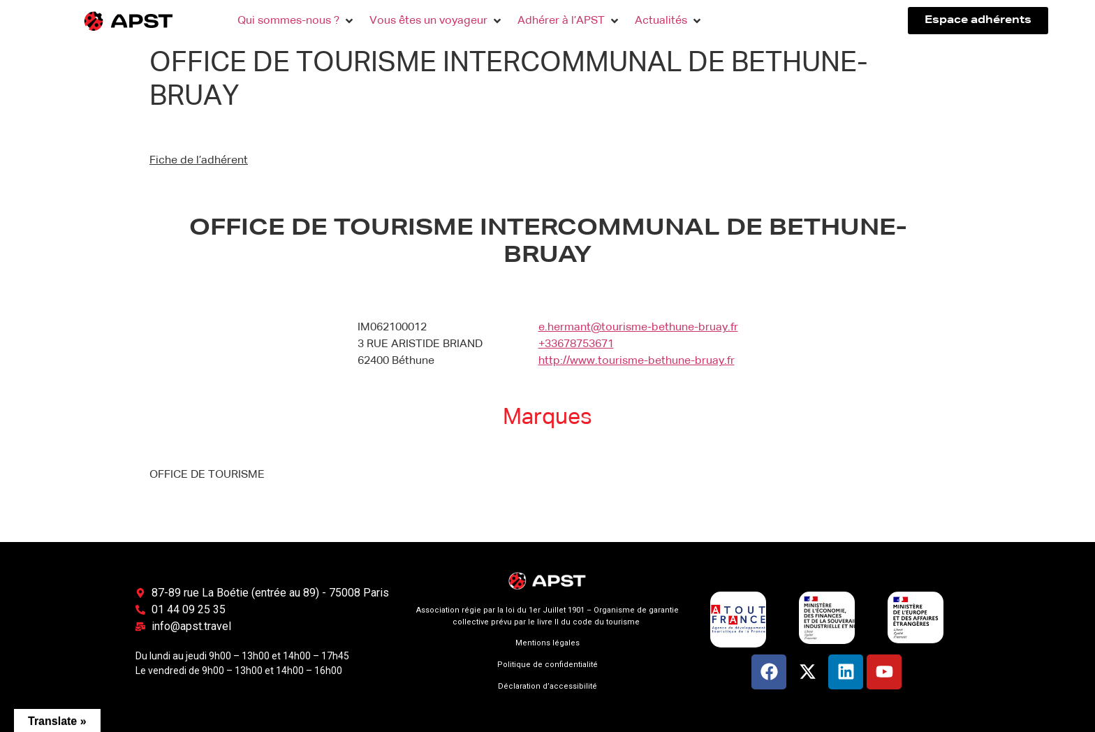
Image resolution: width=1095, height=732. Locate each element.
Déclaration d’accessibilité (547, 686)
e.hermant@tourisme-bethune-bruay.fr (638, 327)
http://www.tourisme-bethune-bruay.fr (636, 361)
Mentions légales (547, 642)
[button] (296, 21)
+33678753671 (576, 344)
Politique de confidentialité (547, 664)
